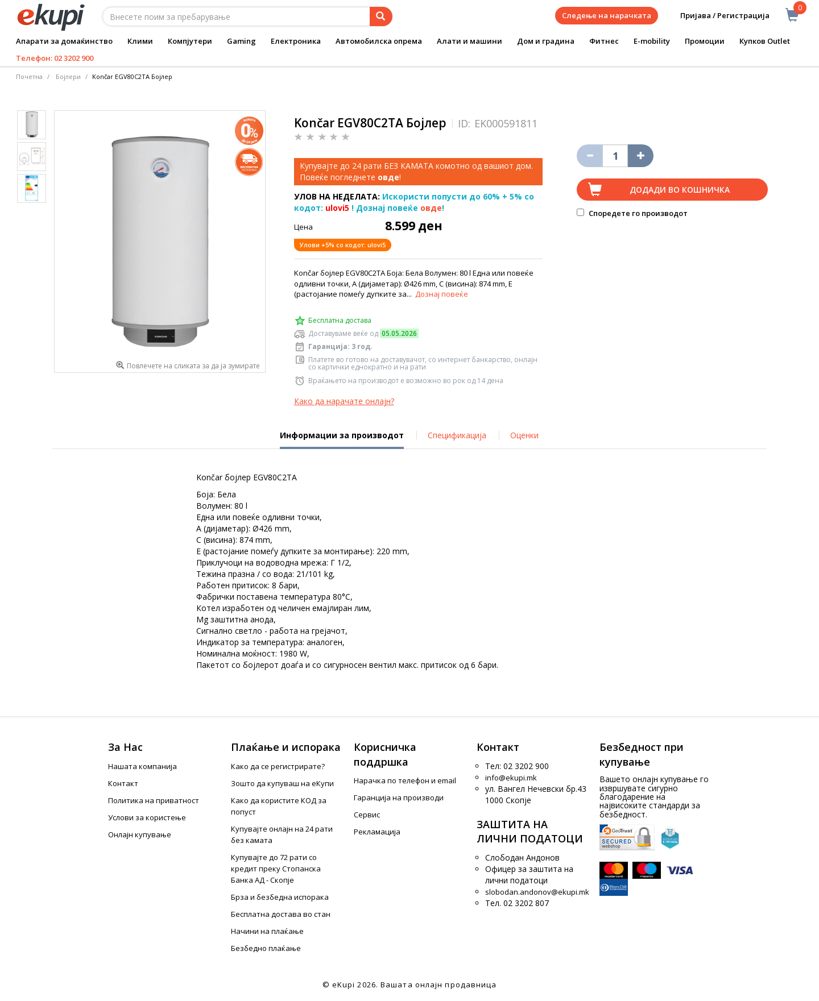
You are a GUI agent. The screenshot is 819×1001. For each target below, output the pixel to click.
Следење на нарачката (606, 15)
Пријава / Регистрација (717, 15)
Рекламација (377, 831)
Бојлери (68, 76)
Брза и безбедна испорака (280, 897)
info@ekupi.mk (511, 777)
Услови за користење (147, 817)
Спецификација (457, 435)
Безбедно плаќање (266, 948)
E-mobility (652, 41)
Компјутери (190, 41)
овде (431, 207)
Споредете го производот (632, 213)
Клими (140, 41)
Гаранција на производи (399, 797)
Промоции (705, 41)
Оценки (524, 435)
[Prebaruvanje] (381, 16)
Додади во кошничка (680, 189)
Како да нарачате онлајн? (344, 401)
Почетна (29, 76)
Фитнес (604, 41)
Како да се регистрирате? (278, 766)
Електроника (296, 41)
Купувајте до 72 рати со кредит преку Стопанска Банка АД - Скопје (276, 868)
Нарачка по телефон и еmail (405, 780)
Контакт (123, 783)
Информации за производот (342, 439)
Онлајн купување (139, 834)
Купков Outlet (764, 41)
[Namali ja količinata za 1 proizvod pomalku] (640, 155)
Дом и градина (545, 41)
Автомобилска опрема (379, 41)
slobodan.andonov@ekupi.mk (537, 892)
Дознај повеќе (441, 294)
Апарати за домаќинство (64, 41)
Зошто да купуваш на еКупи (282, 783)
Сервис (367, 814)
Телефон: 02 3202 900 (54, 58)
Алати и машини (469, 41)
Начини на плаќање (267, 931)
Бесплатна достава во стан (280, 914)
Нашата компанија (142, 766)
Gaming (241, 41)
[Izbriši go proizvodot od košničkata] (589, 155)
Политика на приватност (153, 800)
